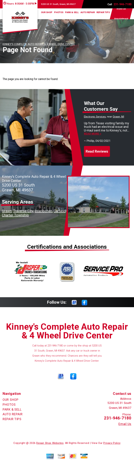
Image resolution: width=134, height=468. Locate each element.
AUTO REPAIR (87, 12)
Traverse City (23, 211)
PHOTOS (58, 12)
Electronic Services (95, 116)
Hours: (20, 3)
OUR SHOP (46, 12)
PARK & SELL (72, 12)
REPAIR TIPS (103, 12)
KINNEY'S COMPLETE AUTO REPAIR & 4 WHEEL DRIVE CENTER (39, 44)
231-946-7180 (122, 4)
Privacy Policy (111, 443)
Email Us (124, 424)
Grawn (7, 211)
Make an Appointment (121, 13)
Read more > (92, 133)
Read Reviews (97, 151)
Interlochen (43, 211)
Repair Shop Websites (50, 443)
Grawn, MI (118, 116)
